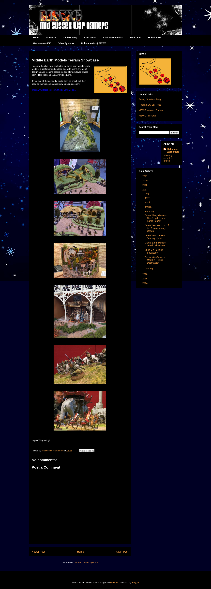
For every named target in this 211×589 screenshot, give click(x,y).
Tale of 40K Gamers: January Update (155, 237)
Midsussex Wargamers (173, 150)
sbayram (114, 582)
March (148, 207)
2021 (145, 176)
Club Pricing (70, 37)
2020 (145, 180)
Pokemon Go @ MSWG (93, 43)
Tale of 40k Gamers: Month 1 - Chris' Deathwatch (155, 260)
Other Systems (66, 43)
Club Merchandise (113, 37)
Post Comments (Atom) (86, 562)
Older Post (122, 551)
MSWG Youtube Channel (152, 110)
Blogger (135, 582)
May (147, 198)
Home (36, 37)
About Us (51, 37)
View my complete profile (168, 158)
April (147, 202)
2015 (145, 278)
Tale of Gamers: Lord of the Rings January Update (157, 228)
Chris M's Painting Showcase (154, 251)
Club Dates (90, 37)
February (150, 211)
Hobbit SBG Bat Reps (150, 104)
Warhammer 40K (42, 43)
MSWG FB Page (147, 115)
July (147, 193)
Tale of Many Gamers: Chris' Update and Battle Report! (156, 218)
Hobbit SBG (154, 37)
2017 (145, 189)
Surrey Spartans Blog (150, 99)
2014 (145, 283)
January (149, 268)
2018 (145, 185)
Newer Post (38, 551)
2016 (145, 274)
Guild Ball (135, 37)
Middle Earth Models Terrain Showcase (155, 244)
